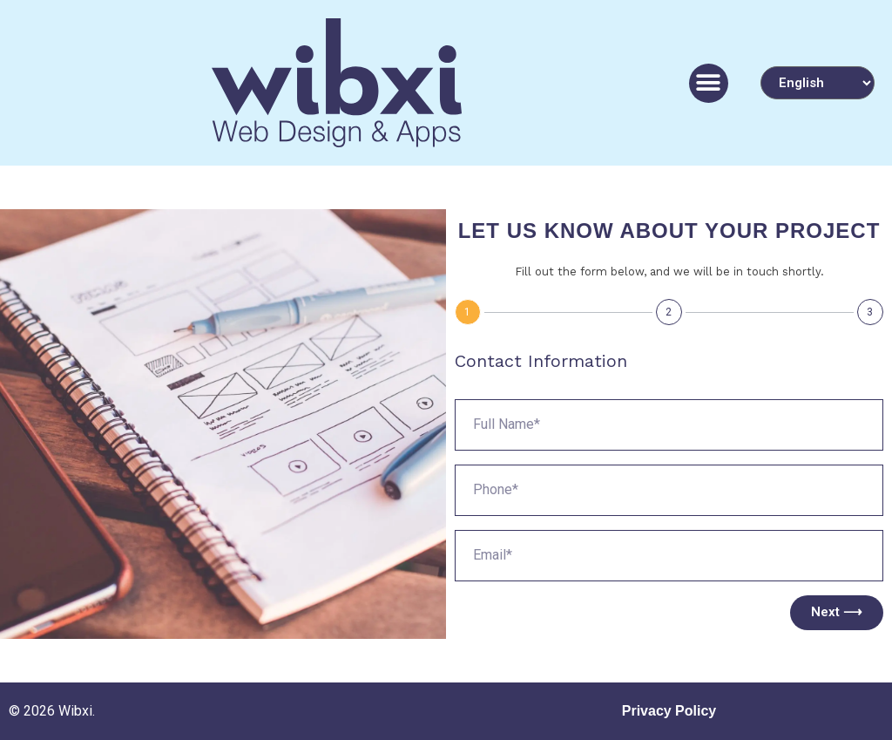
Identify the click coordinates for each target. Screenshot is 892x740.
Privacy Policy (669, 710)
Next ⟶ (836, 612)
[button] (708, 83)
